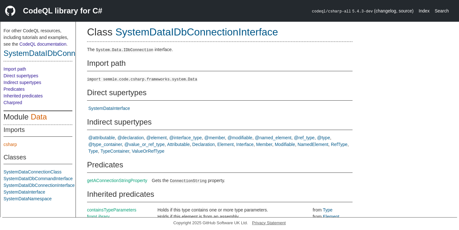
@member (214, 137)
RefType (339, 144)
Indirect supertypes (22, 82)
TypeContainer (114, 151)
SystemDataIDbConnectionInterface (65, 53)
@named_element (273, 137)
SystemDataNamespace (28, 198)
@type (323, 137)
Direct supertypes (21, 75)
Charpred (13, 102)
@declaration (130, 137)
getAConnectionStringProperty (117, 180)
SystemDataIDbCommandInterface (38, 178)
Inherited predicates (23, 95)
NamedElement (313, 144)
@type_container (105, 144)
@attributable (101, 137)
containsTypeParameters (111, 209)
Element (225, 144)
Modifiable (285, 144)
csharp (10, 144)
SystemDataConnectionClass (33, 171)
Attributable (178, 144)
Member (264, 144)
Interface (244, 144)
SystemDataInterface (24, 192)
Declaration (203, 144)
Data (39, 116)
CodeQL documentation (42, 44)
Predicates (14, 89)
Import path (15, 69)
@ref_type (304, 137)
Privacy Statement (269, 222)
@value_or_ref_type (144, 144)
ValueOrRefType (148, 151)
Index (424, 10)
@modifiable (240, 137)
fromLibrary (98, 216)
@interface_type (185, 137)
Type (93, 151)
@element (156, 137)
